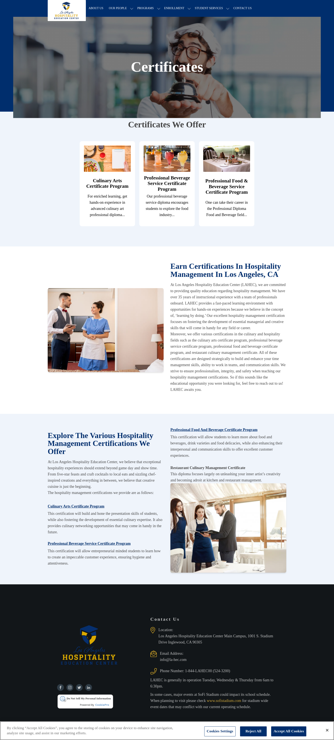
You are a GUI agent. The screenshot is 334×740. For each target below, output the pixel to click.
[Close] (327, 730)
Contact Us (243, 8)
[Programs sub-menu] (159, 9)
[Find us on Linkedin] (88, 687)
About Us (96, 8)
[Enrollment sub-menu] (190, 9)
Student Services (209, 8)
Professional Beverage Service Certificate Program (89, 544)
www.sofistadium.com (224, 701)
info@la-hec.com (173, 660)
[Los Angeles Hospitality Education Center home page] (67, 8)
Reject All (253, 731)
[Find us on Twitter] (79, 687)
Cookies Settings (220, 731)
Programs (146, 8)
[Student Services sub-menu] (228, 9)
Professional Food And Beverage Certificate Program (214, 430)
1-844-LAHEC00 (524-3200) (207, 671)
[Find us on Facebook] (60, 687)
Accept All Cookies (289, 731)
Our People (118, 8)
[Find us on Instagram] (69, 687)
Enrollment (175, 8)
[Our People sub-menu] (132, 9)
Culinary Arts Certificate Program (76, 506)
